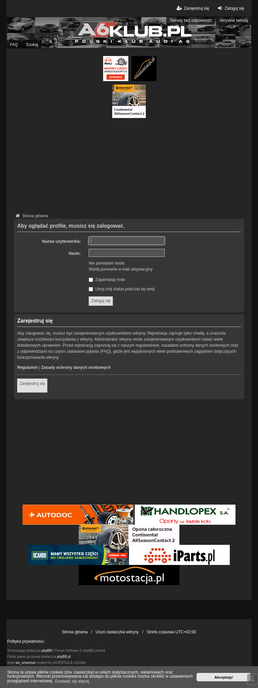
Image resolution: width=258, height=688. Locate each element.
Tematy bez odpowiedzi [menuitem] (191, 20)
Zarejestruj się (32, 383)
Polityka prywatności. (26, 641)
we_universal (25, 663)
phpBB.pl (64, 656)
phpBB (47, 650)
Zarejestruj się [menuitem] (192, 8)
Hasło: (75, 253)
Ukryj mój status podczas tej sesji (122, 289)
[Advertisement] (129, 165)
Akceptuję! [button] (223, 677)
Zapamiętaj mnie (107, 279)
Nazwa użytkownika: (61, 241)
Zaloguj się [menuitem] (230, 8)
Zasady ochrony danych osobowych (76, 367)
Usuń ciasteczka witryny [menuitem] (117, 632)
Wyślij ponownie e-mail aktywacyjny (121, 269)
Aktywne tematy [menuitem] (234, 20)
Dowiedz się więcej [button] (72, 681)
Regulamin (27, 367)
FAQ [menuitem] (14, 44)
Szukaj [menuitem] (32, 44)
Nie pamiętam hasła (106, 263)
